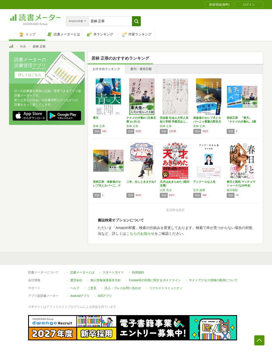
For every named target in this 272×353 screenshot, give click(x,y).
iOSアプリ (105, 295)
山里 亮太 (166, 190)
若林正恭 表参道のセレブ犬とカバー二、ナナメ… (107, 185)
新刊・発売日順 (141, 69)
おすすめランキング (106, 69)
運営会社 (76, 280)
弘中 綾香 (199, 190)
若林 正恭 (99, 126)
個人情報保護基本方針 (105, 280)
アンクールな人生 (204, 181)
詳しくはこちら (29, 75)
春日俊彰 (232, 190)
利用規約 (138, 272)
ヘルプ (74, 288)
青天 (96, 117)
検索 (23, 46)
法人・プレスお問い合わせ (123, 288)
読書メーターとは (82, 272)
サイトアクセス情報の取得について (213, 280)
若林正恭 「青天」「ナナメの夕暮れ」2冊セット (241, 121)
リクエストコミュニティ (166, 288)
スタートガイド (113, 272)
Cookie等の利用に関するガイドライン (155, 280)
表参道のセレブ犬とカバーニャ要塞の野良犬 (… (207, 121)
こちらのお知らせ (140, 233)
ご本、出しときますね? (141, 181)
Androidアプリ (80, 295)
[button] (136, 21)
